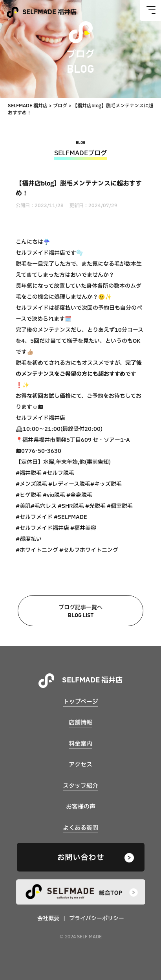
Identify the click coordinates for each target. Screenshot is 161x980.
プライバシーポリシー (96, 918)
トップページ (80, 701)
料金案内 (80, 743)
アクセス (80, 764)
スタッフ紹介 (80, 786)
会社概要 (48, 918)
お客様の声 (80, 806)
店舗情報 (80, 722)
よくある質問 (80, 828)
